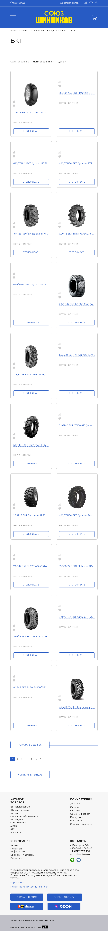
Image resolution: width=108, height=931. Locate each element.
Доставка (75, 803)
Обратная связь (69, 3)
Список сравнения (81, 824)
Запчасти (15, 832)
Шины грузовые (20, 810)
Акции (14, 845)
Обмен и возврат (80, 814)
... (36, 759)
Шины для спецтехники (18, 821)
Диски (14, 825)
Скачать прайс (27, 897)
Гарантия (75, 810)
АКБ (12, 829)
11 (40, 759)
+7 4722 (80, 851)
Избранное (76, 820)
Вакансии (16, 858)
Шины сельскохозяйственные (24, 815)
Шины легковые (20, 806)
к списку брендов (30, 774)
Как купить (76, 817)
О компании (20, 841)
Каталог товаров (17, 801)
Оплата (74, 807)
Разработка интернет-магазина (25, 927)
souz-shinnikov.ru (80, 854)
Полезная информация (18, 850)
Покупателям (81, 799)
